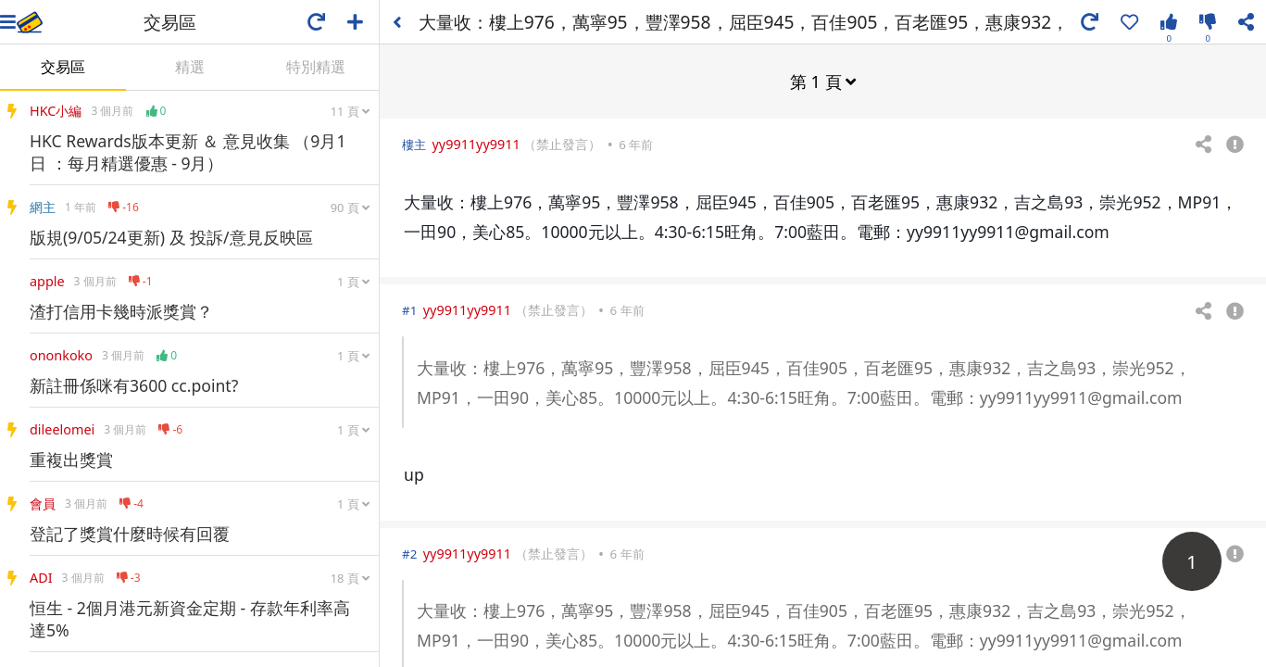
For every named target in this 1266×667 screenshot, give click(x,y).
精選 (190, 67)
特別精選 (315, 67)
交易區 (63, 67)
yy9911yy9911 (476, 143)
